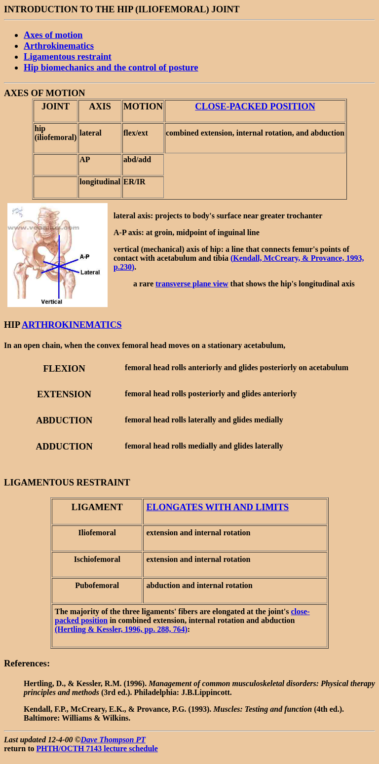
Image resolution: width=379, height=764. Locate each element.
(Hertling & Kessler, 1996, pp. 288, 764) (121, 629)
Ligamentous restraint (68, 56)
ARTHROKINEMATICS (72, 324)
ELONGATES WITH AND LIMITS (217, 507)
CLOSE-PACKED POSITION (255, 106)
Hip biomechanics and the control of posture (111, 67)
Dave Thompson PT (113, 739)
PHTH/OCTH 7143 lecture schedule (96, 748)
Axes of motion (53, 35)
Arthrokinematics (59, 45)
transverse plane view (191, 283)
